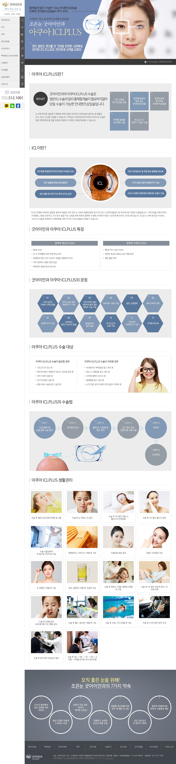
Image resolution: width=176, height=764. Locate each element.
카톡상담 (47, 747)
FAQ (77, 747)
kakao (6, 106)
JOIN (13, 14)
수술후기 (108, 747)
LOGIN (6, 14)
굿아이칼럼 (138, 747)
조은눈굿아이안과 (12, 7)
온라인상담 (32, 747)
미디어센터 (154, 747)
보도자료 (123, 747)
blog (12, 106)
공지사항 (93, 747)
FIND (18, 14)
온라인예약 (62, 747)
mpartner (109, 758)
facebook (18, 106)
